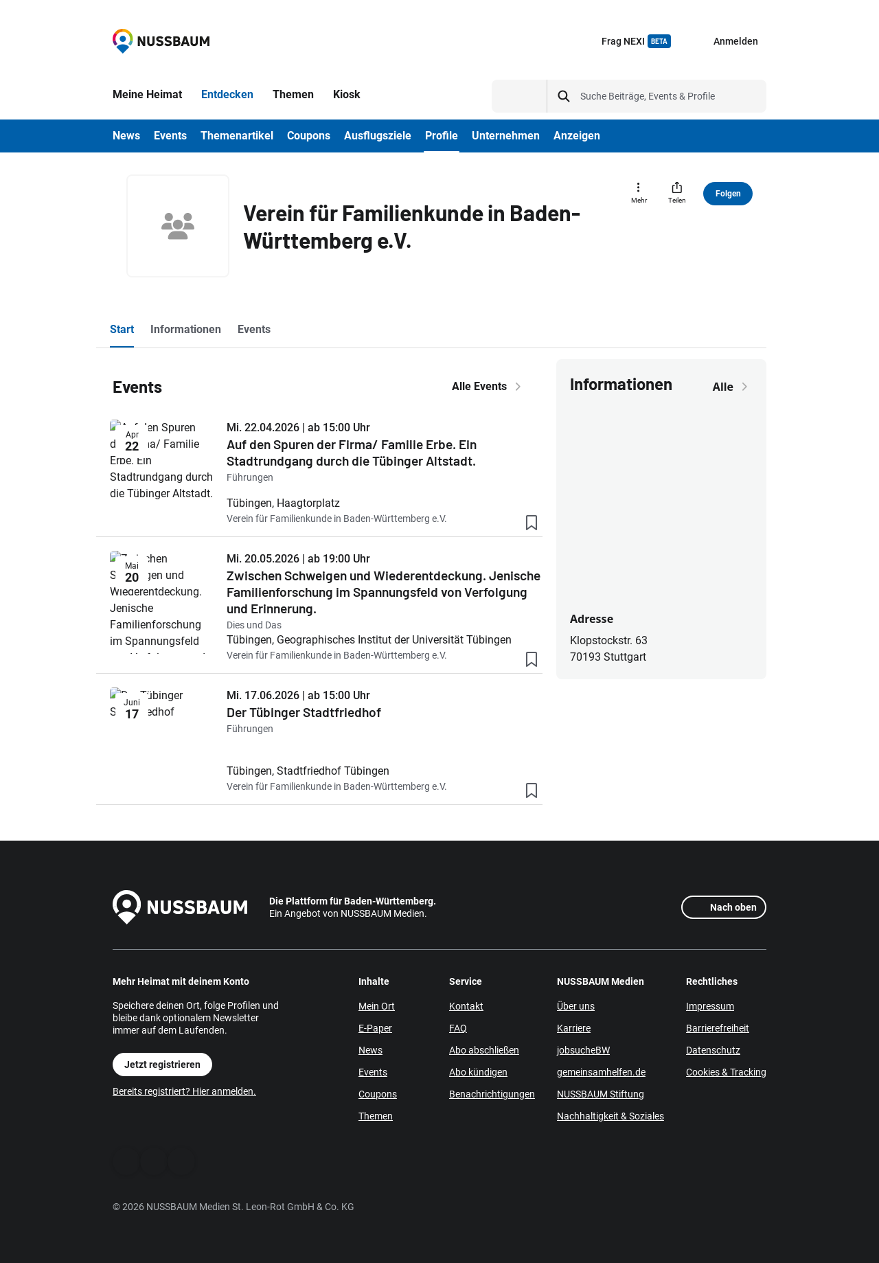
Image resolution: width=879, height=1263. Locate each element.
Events (372, 1072)
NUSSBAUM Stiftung (600, 1094)
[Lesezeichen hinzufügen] (532, 525)
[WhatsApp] (154, 1161)
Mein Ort (376, 1006)
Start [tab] (122, 329)
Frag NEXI (636, 41)
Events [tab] (254, 329)
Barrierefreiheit (717, 1028)
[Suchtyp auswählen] (519, 96)
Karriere (574, 1028)
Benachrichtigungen (492, 1094)
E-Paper (375, 1028)
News (370, 1050)
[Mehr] (638, 193)
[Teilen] (677, 193)
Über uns (576, 1006)
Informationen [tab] (185, 329)
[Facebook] (126, 1161)
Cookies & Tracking (726, 1072)
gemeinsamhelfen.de (601, 1072)
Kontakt (466, 1006)
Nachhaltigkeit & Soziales (610, 1116)
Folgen (728, 193)
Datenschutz (713, 1050)
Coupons (377, 1094)
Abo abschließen (484, 1050)
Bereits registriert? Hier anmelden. (184, 1091)
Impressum (710, 1006)
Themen (375, 1116)
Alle (733, 386)
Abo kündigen (478, 1072)
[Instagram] (181, 1161)
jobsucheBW (583, 1050)
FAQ (458, 1028)
